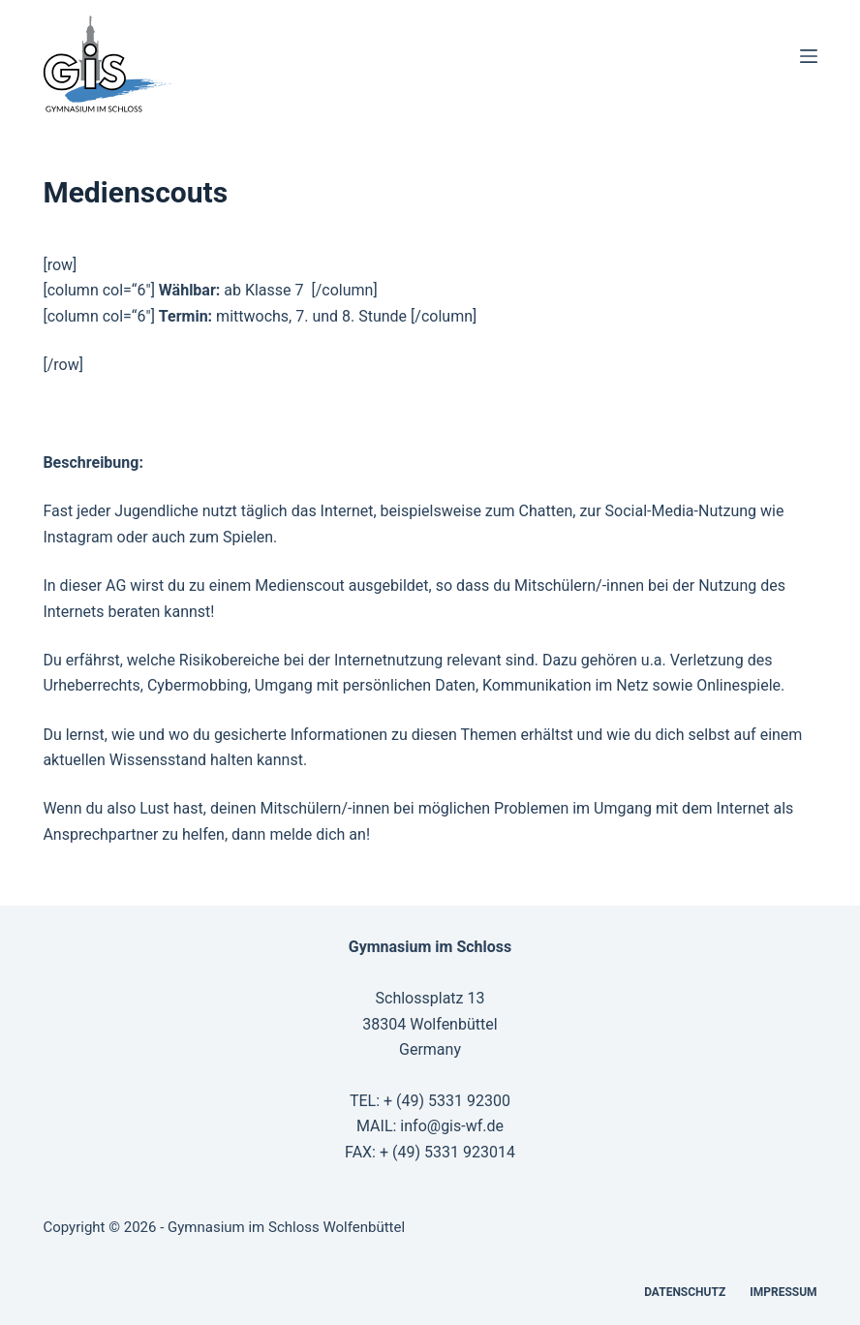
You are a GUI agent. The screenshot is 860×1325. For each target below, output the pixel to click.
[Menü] (808, 56)
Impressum (783, 1292)
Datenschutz (684, 1292)
